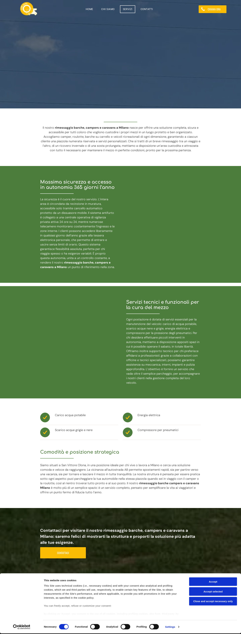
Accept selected (213, 592)
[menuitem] (91, 9)
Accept (213, 582)
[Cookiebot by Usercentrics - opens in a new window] (21, 627)
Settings (170, 627)
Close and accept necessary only (213, 602)
